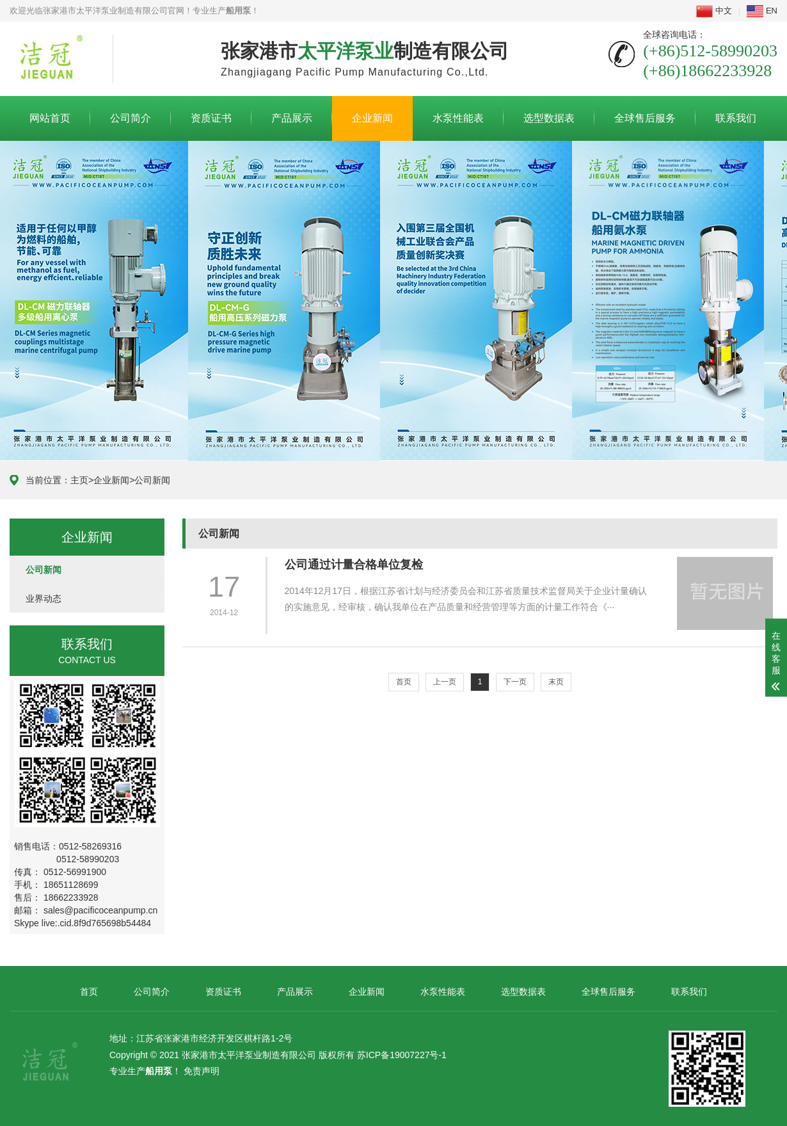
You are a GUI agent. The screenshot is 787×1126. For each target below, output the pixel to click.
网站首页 (49, 118)
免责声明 (201, 1071)
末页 (556, 681)
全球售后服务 (645, 118)
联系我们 (735, 118)
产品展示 (291, 118)
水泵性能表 (458, 118)
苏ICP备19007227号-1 (402, 1055)
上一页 (444, 681)
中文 (714, 10)
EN (762, 10)
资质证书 (211, 118)
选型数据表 (549, 118)
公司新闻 (152, 480)
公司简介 (130, 118)
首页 (403, 681)
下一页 (515, 681)
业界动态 (43, 598)
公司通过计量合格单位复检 (354, 564)
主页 (79, 480)
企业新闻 (372, 118)
